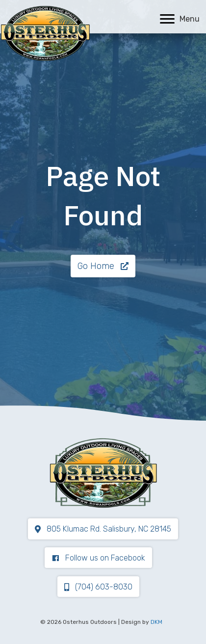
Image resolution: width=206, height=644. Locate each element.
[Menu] (180, 19)
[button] (103, 266)
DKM (156, 621)
